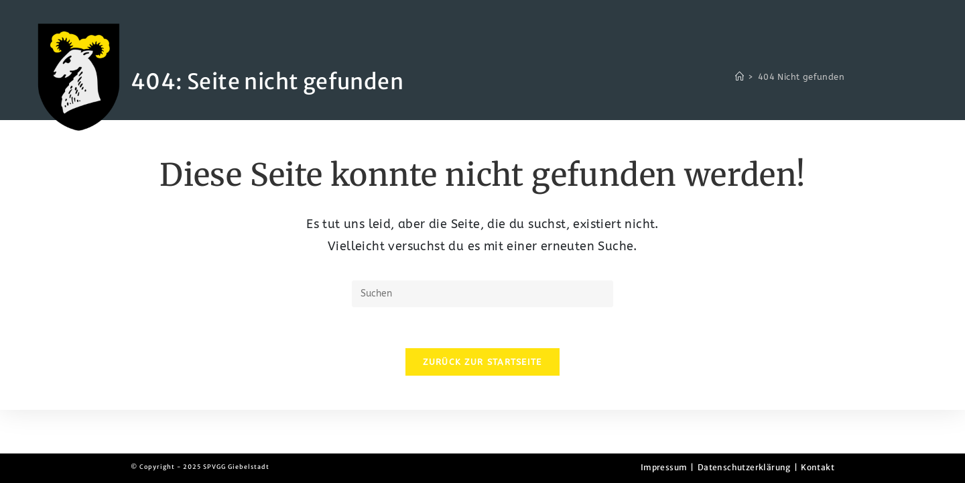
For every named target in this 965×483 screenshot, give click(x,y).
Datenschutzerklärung (744, 467)
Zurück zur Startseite (482, 362)
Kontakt (817, 467)
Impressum (664, 467)
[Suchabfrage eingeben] (482, 293)
